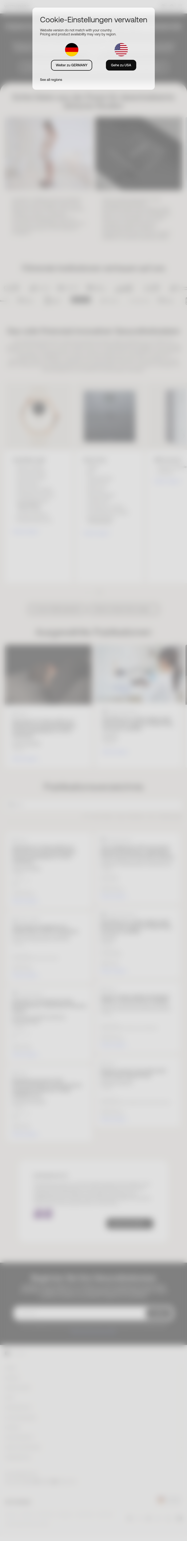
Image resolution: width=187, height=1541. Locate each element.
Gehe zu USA (121, 65)
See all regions (51, 79)
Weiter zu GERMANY (71, 65)
